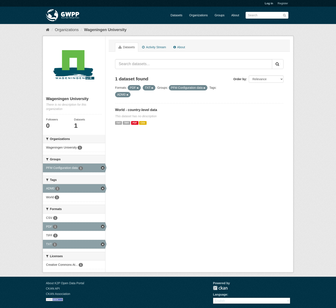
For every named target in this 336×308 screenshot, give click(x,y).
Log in (269, 3)
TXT (118, 123)
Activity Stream (154, 47)
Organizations (198, 15)
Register (283, 3)
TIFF (126, 123)
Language (220, 294)
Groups (219, 15)
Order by (239, 79)
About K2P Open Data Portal (65, 283)
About (235, 15)
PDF (134, 123)
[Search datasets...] (193, 64)
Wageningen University (105, 30)
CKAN (220, 288)
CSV (143, 123)
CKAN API (53, 288)
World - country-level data (136, 110)
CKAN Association (58, 294)
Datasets (176, 15)
